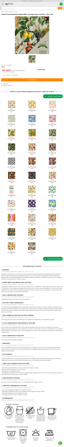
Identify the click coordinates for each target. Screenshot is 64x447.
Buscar (60, 8)
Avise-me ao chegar (11, 110)
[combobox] (32, 8)
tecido (15, 11)
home (2, 11)
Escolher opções (32, 79)
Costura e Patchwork (9, 11)
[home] (9, 4)
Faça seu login (40, 1)
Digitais (3, 66)
